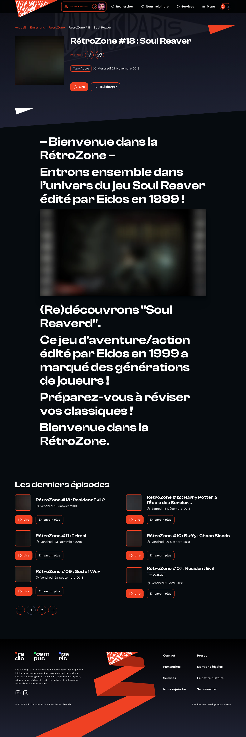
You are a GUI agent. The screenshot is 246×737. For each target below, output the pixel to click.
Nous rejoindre (155, 6)
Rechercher (122, 6)
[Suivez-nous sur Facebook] (18, 693)
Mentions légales (212, 666)
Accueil (20, 27)
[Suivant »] (52, 610)
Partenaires (173, 666)
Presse (204, 655)
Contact (171, 655)
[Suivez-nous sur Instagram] (26, 693)
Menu (208, 6)
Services (185, 6)
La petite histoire (212, 678)
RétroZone (57, 27)
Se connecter (209, 689)
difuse (227, 704)
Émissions (37, 27)
